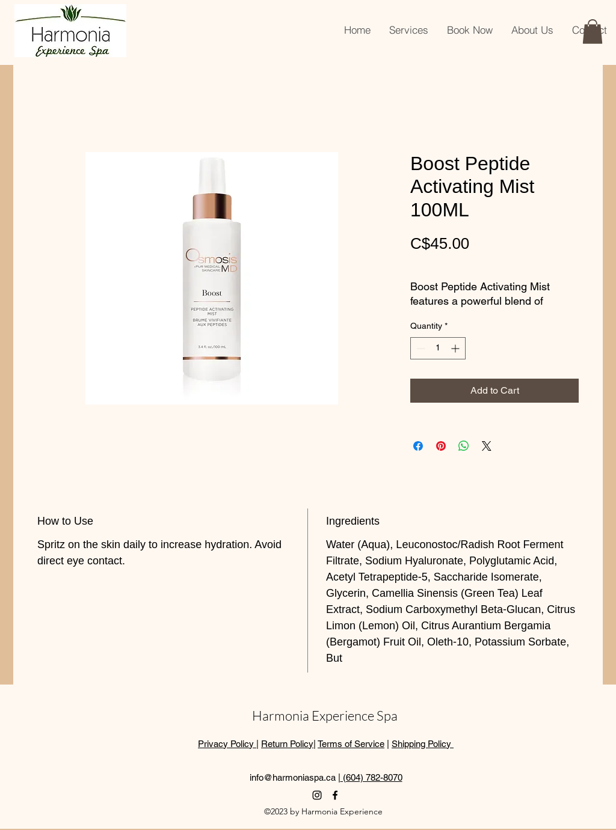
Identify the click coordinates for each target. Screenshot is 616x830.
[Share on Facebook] (418, 446)
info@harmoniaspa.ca (293, 777)
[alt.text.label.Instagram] (317, 795)
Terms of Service (351, 744)
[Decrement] (419, 348)
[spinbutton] (438, 348)
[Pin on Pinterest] (441, 446)
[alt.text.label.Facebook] (335, 795)
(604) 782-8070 (371, 777)
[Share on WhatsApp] (464, 446)
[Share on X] (486, 446)
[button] (592, 31)
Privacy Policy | (228, 744)
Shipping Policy (423, 744)
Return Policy (287, 744)
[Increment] (456, 348)
